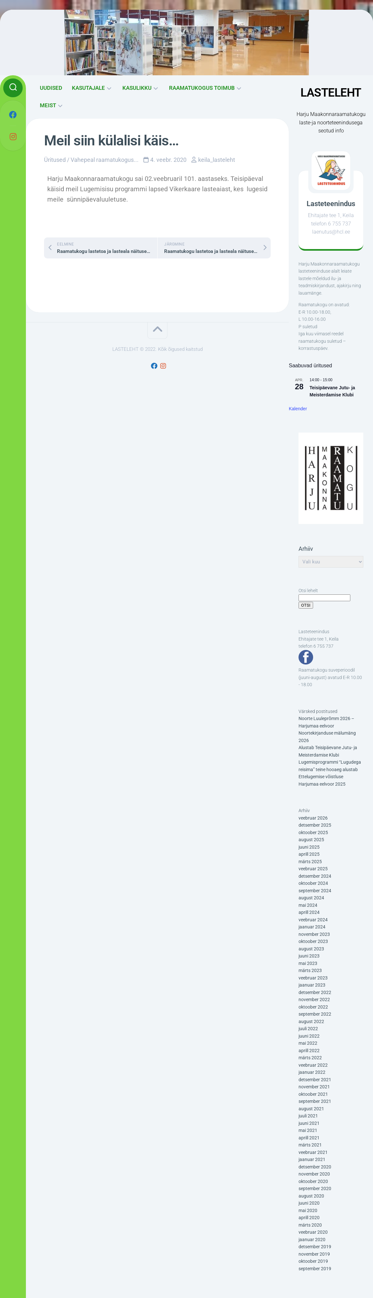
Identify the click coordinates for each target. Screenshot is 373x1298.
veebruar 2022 (313, 1065)
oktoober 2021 (313, 1094)
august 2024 (311, 897)
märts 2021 (310, 1144)
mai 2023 (308, 963)
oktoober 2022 (313, 1007)
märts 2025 (310, 861)
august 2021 (311, 1108)
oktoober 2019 (313, 1261)
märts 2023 (310, 970)
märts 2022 (310, 1057)
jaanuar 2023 (312, 985)
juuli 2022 (308, 1028)
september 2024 (315, 890)
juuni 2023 (309, 955)
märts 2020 (310, 1225)
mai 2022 (308, 1043)
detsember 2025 (315, 825)
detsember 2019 (315, 1246)
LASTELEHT (330, 92)
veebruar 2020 (313, 1232)
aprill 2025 (309, 854)
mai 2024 (308, 905)
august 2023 (311, 948)
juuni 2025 (309, 847)
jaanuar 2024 (312, 926)
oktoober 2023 (313, 941)
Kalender (298, 408)
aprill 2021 (309, 1137)
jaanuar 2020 (312, 1239)
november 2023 (314, 934)
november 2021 (314, 1086)
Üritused (55, 159)
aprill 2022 (309, 1050)
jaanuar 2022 (312, 1072)
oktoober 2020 (313, 1181)
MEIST (48, 105)
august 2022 (311, 1021)
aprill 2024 (309, 912)
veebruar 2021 (313, 1152)
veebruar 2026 (313, 818)
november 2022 (314, 999)
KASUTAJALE (88, 88)
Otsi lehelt (308, 590)
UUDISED (51, 88)
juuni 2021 (309, 1123)
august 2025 (311, 839)
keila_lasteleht (216, 159)
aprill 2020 (309, 1217)
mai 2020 (308, 1210)
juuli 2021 (308, 1115)
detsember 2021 (315, 1079)
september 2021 (315, 1101)
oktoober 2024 (313, 883)
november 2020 (314, 1174)
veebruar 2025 (313, 868)
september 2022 (315, 1014)
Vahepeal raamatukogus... (105, 159)
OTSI (306, 605)
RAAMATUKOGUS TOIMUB (202, 88)
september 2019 (315, 1268)
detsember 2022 (315, 992)
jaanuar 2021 (312, 1159)
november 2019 (314, 1254)
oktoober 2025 (313, 832)
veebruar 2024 (313, 919)
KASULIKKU (137, 88)
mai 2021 (308, 1130)
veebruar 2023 (313, 977)
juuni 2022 (309, 1036)
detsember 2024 (315, 876)
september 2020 (315, 1188)
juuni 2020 (309, 1203)
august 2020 (311, 1196)
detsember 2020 (315, 1166)
